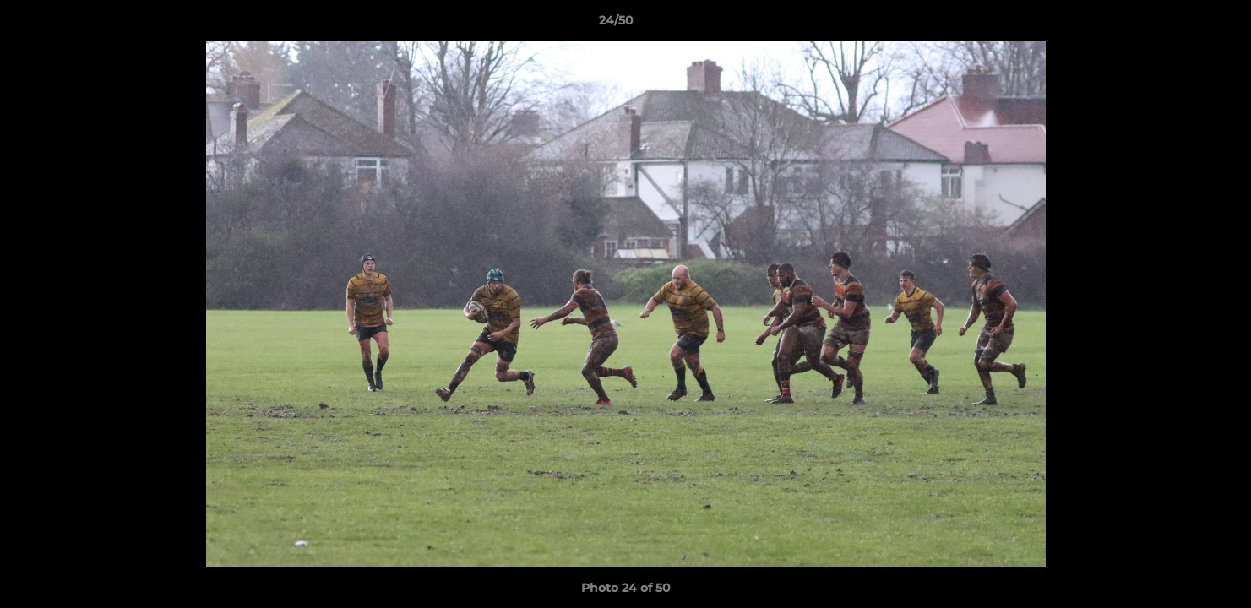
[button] (1180, 24)
